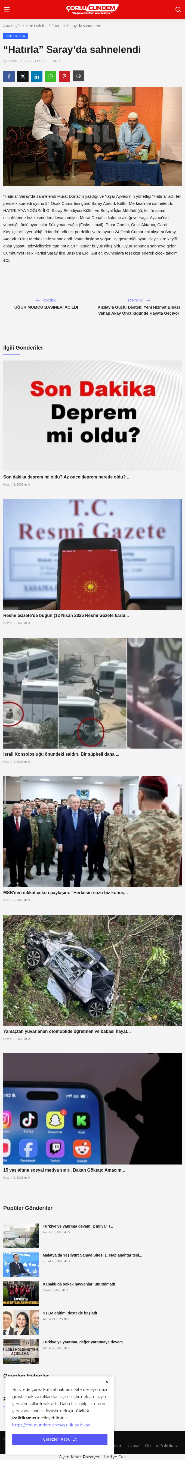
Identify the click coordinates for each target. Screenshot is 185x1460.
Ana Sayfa (12, 25)
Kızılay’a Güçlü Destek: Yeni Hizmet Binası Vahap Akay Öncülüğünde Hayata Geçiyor (139, 310)
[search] (178, 10)
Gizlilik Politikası (161, 1445)
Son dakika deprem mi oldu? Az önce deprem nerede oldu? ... (67, 477)
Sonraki (138, 300)
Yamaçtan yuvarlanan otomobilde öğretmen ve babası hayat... (67, 1031)
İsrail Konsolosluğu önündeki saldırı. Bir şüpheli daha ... (61, 754)
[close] (107, 1382)
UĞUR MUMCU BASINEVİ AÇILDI (46, 307)
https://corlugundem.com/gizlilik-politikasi (51, 1425)
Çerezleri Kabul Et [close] (60, 1439)
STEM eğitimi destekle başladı (70, 1313)
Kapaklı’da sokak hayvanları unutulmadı (79, 1284)
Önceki (46, 300)
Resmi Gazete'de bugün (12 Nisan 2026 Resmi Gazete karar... (66, 615)
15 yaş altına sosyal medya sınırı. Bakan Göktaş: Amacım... (64, 1170)
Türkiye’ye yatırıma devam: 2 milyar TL (78, 1226)
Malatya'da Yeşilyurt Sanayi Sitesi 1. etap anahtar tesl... (92, 1255)
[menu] (7, 10)
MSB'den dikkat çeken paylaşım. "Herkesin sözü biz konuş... (65, 892)
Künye (133, 1445)
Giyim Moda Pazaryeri (79, 1457)
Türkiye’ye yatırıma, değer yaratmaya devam (83, 1342)
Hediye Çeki (115, 1457)
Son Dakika (36, 25)
